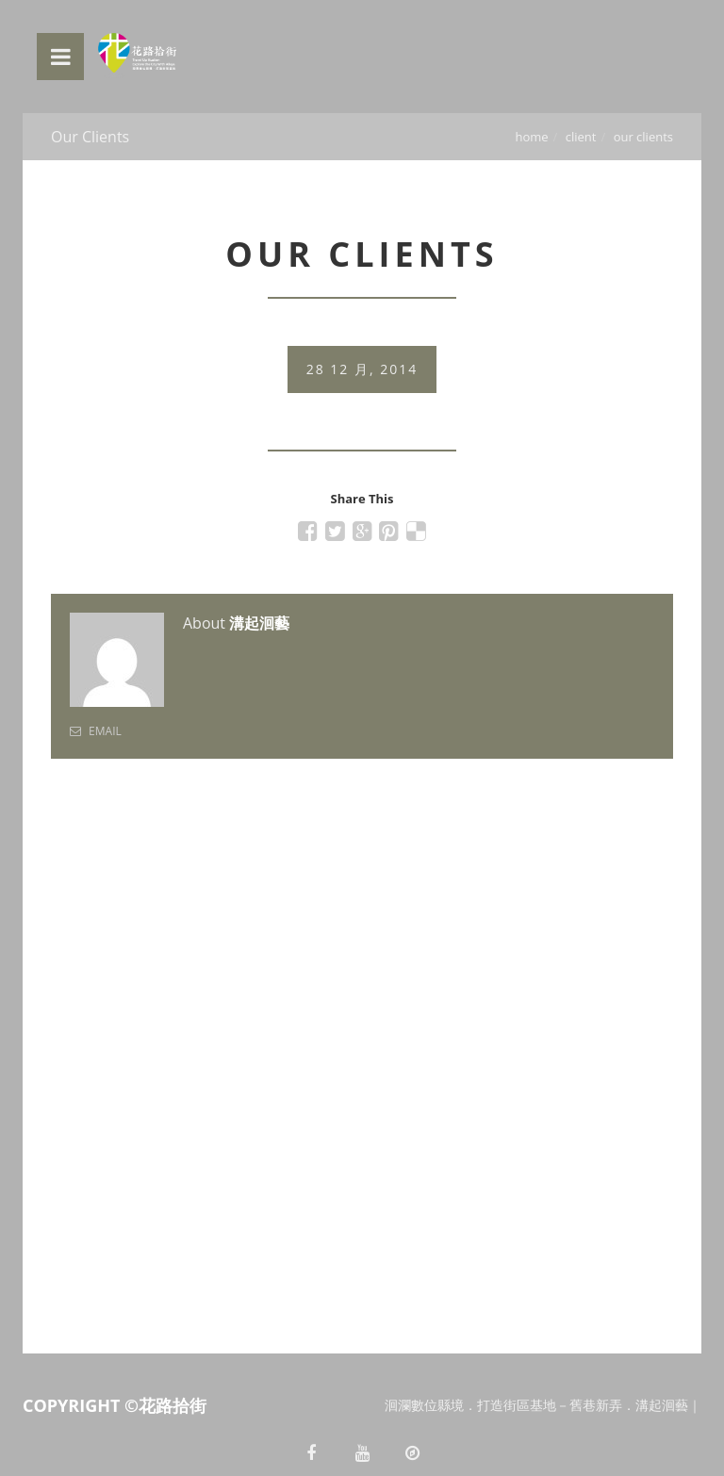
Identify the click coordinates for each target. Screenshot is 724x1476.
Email (96, 731)
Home (531, 136)
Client (581, 136)
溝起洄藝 (259, 623)
